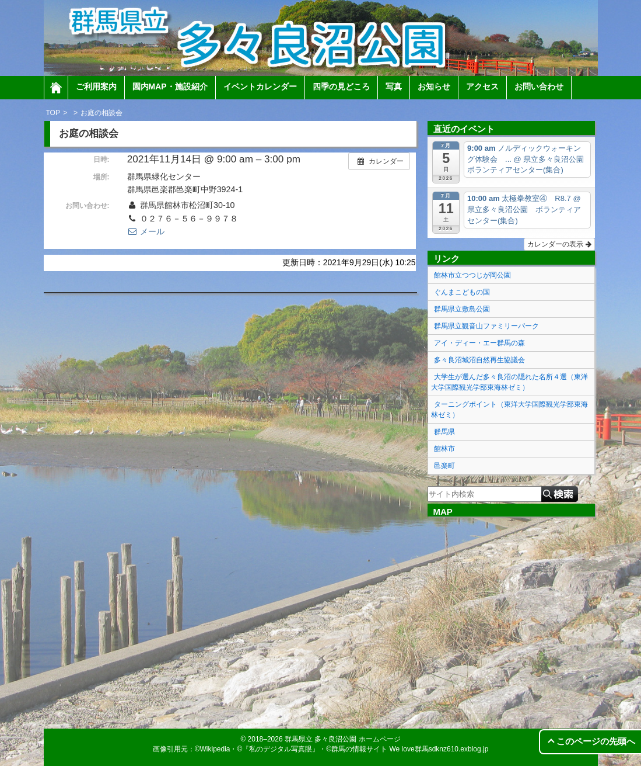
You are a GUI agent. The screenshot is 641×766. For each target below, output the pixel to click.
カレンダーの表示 (559, 244)
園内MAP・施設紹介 (170, 86)
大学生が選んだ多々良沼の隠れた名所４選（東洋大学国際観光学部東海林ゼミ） (509, 382)
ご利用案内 (96, 86)
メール (145, 231)
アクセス (482, 86)
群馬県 (444, 432)
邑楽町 (444, 466)
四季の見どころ (341, 86)
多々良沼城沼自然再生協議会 (479, 360)
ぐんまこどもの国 (462, 292)
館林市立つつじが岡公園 (472, 275)
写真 (394, 86)
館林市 (444, 449)
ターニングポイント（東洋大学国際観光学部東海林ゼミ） (509, 409)
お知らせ (434, 86)
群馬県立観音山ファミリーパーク (486, 326)
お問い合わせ (538, 86)
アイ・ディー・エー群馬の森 (479, 343)
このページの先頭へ (595, 741)
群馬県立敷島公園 (462, 309)
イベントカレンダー (260, 86)
